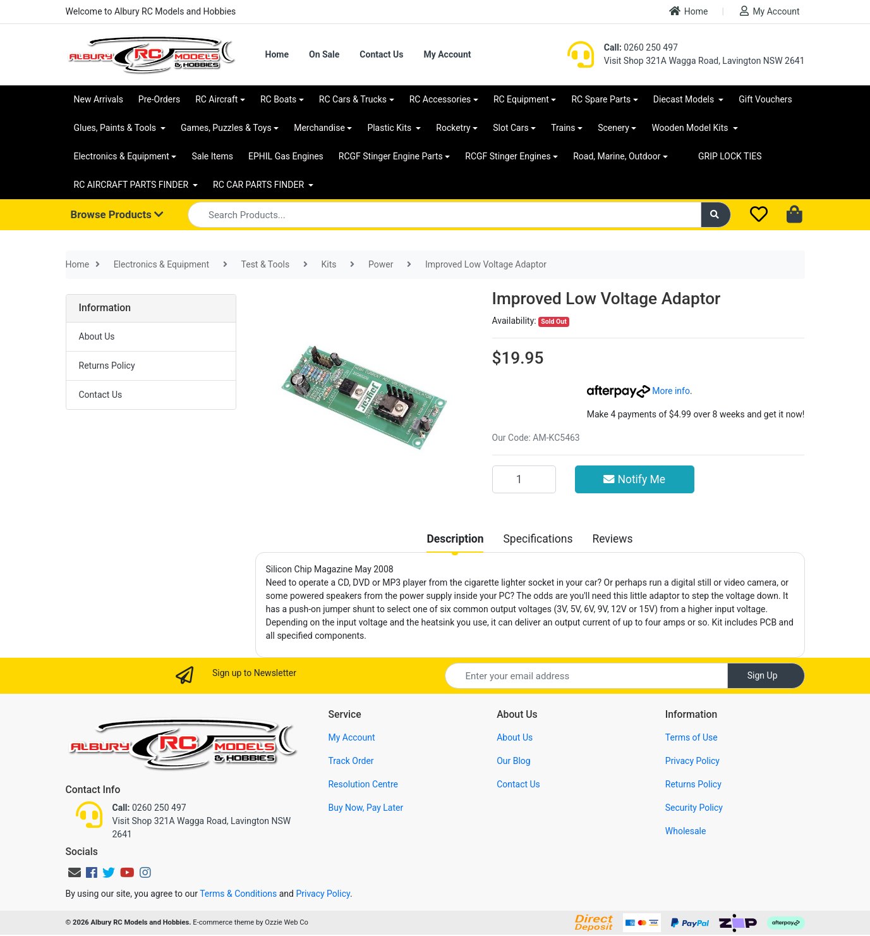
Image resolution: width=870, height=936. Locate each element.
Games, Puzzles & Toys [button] (226, 128)
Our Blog (514, 761)
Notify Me (634, 479)
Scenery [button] (613, 128)
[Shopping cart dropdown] (796, 215)
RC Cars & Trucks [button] (353, 99)
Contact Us (381, 54)
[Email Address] (586, 676)
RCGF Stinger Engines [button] (507, 156)
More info (638, 391)
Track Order (350, 761)
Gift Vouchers (765, 99)
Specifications (537, 539)
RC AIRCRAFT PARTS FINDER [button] (132, 185)
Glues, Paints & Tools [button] (116, 128)
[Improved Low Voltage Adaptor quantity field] (524, 479)
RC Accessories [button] (440, 99)
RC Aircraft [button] (216, 99)
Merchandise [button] (319, 128)
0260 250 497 (641, 47)
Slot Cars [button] (510, 128)
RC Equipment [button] (521, 99)
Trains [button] (563, 128)
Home (688, 11)
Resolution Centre (362, 784)
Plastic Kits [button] (390, 128)
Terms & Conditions (238, 894)
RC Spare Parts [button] (601, 99)
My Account (769, 11)
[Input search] (444, 215)
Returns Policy (107, 365)
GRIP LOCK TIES (730, 156)
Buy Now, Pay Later (365, 808)
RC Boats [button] (278, 99)
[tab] (454, 539)
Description (454, 539)
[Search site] (716, 215)
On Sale (324, 54)
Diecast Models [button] (684, 99)
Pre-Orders (159, 99)
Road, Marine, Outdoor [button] (616, 156)
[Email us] (74, 872)
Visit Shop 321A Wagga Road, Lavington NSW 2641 (704, 61)
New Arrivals (98, 99)
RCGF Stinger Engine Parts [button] (391, 156)
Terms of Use (691, 737)
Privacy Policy (692, 761)
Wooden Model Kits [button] (690, 128)
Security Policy (694, 808)
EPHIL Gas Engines (285, 156)
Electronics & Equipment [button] (121, 156)
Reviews (612, 539)
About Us (97, 336)
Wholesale (685, 831)
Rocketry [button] (453, 128)
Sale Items (212, 156)
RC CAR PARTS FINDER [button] (259, 185)
